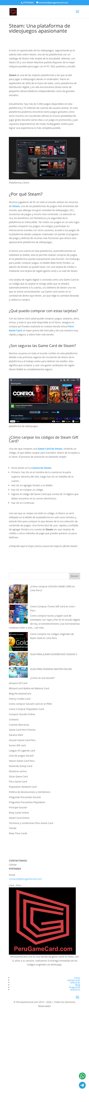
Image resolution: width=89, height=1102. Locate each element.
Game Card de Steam (50, 448)
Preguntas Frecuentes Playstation (27, 802)
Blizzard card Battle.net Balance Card (29, 688)
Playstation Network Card (23, 786)
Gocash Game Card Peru (22, 740)
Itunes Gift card (17, 745)
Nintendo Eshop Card (20, 766)
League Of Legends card (22, 750)
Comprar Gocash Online (22, 714)
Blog (77, 984)
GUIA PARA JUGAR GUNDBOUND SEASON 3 (53, 654)
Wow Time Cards (18, 833)
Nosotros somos (18, 771)
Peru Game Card (18, 781)
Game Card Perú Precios (22, 729)
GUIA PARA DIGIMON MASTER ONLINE (51, 669)
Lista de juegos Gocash (21, 755)
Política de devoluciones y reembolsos (29, 792)
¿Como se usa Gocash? (42, 677)
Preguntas (74, 987)
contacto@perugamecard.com (25, 878)
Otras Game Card (18, 776)
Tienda (12, 828)
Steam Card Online (19, 817)
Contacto (14, 719)
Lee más (39, 627)
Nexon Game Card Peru (22, 760)
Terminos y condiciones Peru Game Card (31, 823)
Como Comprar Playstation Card (26, 709)
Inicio (77, 977)
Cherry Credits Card (19, 698)
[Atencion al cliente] (82, 1085)
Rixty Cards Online (19, 812)
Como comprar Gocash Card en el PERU (30, 703)
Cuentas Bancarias (19, 724)
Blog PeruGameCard (20, 693)
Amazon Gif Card (18, 683)
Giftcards (75, 982)
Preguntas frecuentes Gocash (25, 797)
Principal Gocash (18, 807)
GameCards (73, 980)
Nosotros (75, 989)
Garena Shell (16, 735)
